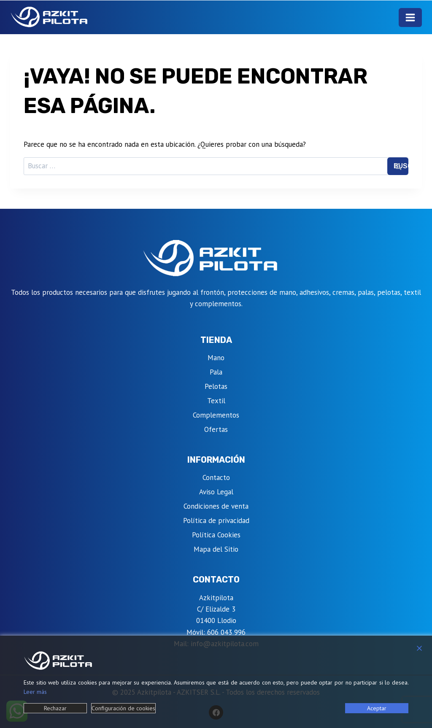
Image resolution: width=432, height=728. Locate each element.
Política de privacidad (216, 520)
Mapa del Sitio (216, 549)
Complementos (216, 415)
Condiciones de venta (216, 506)
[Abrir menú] (410, 17)
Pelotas (216, 386)
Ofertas (216, 429)
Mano (216, 357)
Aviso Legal (216, 491)
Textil (216, 400)
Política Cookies (216, 534)
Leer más (35, 692)
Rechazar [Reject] (55, 708)
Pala (216, 372)
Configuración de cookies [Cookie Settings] (123, 708)
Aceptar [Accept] (376, 708)
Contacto (216, 477)
